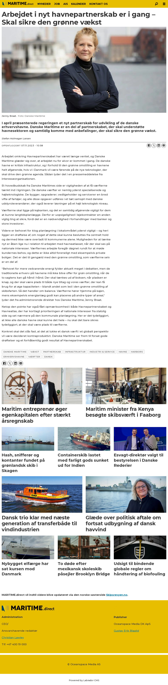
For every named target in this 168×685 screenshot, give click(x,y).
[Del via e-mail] (163, 145)
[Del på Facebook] (149, 145)
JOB (57, 3)
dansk (48, 356)
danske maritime (15, 351)
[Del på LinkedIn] (158, 145)
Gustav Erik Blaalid (126, 630)
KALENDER (78, 3)
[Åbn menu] (164, 4)
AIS (65, 3)
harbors (137, 351)
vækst (35, 351)
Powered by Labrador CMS (84, 680)
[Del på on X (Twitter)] (153, 145)
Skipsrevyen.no (116, 594)
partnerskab (52, 351)
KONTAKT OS (98, 3)
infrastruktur (75, 351)
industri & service (102, 351)
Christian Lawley (13, 637)
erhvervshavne (13, 356)
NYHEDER (44, 3)
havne (123, 351)
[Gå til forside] (17, 4)
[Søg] (156, 4)
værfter (34, 356)
